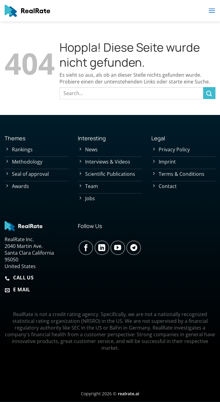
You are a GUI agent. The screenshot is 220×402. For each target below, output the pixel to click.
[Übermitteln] (209, 93)
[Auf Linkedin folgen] (102, 248)
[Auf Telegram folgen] (133, 248)
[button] (211, 10)
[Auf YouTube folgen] (117, 248)
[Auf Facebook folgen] (86, 248)
